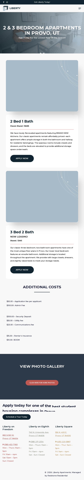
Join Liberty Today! (42, 2)
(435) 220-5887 (63, 442)
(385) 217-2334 (37, 442)
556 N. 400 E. (61, 432)
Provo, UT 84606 (36, 436)
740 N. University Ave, (39, 432)
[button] (80, 8)
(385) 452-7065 (11, 444)
